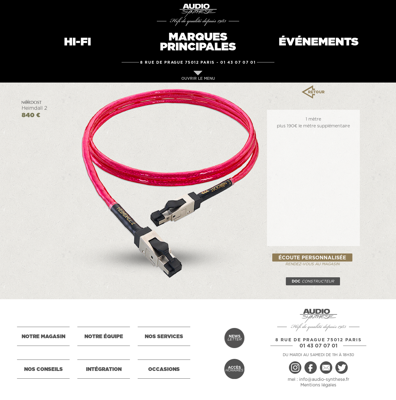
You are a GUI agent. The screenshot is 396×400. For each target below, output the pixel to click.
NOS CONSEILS (43, 369)
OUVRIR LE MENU (198, 75)
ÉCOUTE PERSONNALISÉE (312, 257)
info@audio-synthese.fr (324, 379)
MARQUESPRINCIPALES (198, 42)
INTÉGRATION (104, 369)
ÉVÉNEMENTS (319, 42)
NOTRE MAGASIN (43, 336)
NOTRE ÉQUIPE (103, 336)
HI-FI (77, 42)
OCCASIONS (164, 369)
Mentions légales (318, 385)
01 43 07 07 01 (238, 62)
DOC (313, 281)
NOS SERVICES (164, 336)
